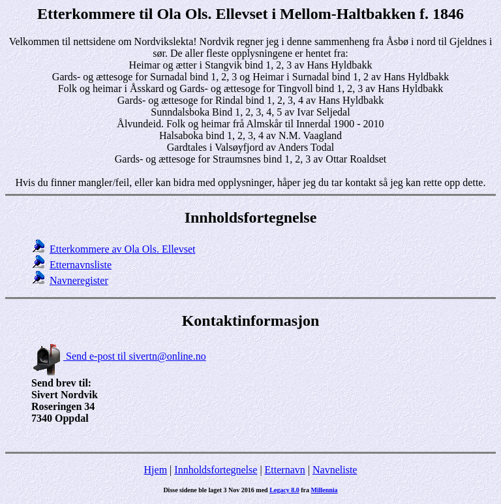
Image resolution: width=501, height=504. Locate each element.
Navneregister (79, 280)
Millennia (324, 490)
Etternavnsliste (81, 264)
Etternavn (285, 469)
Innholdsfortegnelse (215, 469)
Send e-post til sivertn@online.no (118, 356)
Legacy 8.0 (284, 490)
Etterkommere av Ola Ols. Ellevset (122, 249)
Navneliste (334, 469)
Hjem (156, 469)
